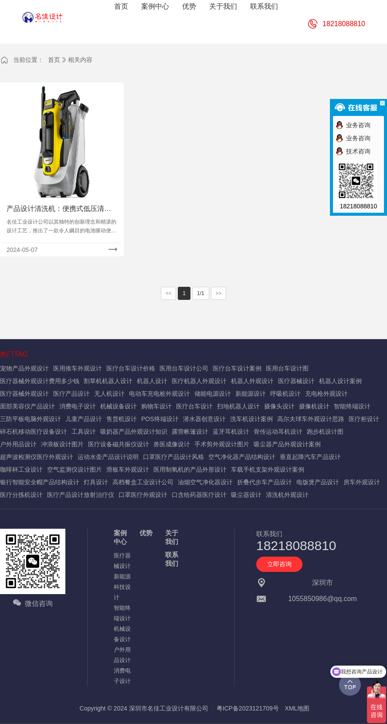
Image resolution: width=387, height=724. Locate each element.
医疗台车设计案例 (237, 368)
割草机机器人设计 (108, 380)
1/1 (200, 293)
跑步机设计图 (325, 431)
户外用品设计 (18, 444)
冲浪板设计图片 (62, 444)
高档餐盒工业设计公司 (142, 482)
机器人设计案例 (340, 380)
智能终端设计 (352, 406)
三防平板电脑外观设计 (30, 418)
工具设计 (83, 431)
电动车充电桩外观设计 (159, 393)
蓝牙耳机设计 (231, 431)
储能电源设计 (212, 393)
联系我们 (171, 559)
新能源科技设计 (122, 587)
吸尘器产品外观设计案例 (287, 444)
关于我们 (171, 537)
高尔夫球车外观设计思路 (310, 418)
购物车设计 (156, 406)
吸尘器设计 (246, 494)
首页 (54, 59)
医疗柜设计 (364, 418)
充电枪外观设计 (326, 393)
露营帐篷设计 (190, 431)
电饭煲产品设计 (317, 482)
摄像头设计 (279, 406)
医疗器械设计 (296, 380)
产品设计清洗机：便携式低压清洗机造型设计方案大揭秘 (59, 209)
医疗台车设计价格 (130, 368)
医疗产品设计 (71, 393)
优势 (146, 533)
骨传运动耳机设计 (278, 431)
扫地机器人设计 (238, 406)
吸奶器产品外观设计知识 (133, 431)
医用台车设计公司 (184, 368)
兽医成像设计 (171, 444)
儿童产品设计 (83, 418)
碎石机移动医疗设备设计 (33, 431)
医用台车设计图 (287, 368)
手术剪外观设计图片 (221, 444)
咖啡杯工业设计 (21, 469)
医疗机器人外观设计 (199, 380)
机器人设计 (152, 380)
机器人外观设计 (252, 380)
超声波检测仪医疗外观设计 (36, 456)
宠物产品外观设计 (24, 368)
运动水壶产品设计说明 (108, 456)
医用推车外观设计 (77, 368)
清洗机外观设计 (287, 494)
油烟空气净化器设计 (205, 482)
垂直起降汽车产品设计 (310, 456)
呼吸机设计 (285, 393)
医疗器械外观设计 (24, 393)
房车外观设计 (361, 482)
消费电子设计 (77, 406)
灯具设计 (96, 482)
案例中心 (120, 537)
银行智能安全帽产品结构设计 (39, 482)
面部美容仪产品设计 (27, 406)
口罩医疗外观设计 (143, 494)
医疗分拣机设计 (21, 494)
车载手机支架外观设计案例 (267, 469)
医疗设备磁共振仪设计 (118, 444)
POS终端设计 (160, 418)
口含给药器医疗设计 (199, 494)
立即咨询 (279, 564)
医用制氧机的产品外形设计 (190, 469)
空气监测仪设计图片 (74, 469)
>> (219, 293)
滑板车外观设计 (127, 469)
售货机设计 (121, 418)
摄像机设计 (314, 406)
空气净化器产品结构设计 (241, 456)
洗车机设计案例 (251, 418)
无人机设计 (109, 393)
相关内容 (80, 59)
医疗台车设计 (194, 406)
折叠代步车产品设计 (264, 482)
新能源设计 (250, 393)
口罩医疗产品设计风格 (173, 456)
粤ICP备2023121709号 (248, 708)
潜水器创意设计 (204, 418)
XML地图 (297, 708)
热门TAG (14, 354)
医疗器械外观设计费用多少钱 (39, 380)
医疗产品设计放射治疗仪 (80, 494)
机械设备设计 (118, 406)
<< (169, 293)
